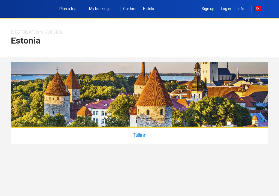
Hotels (148, 9)
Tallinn (140, 135)
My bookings (103, 9)
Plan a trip (71, 9)
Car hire (130, 9)
